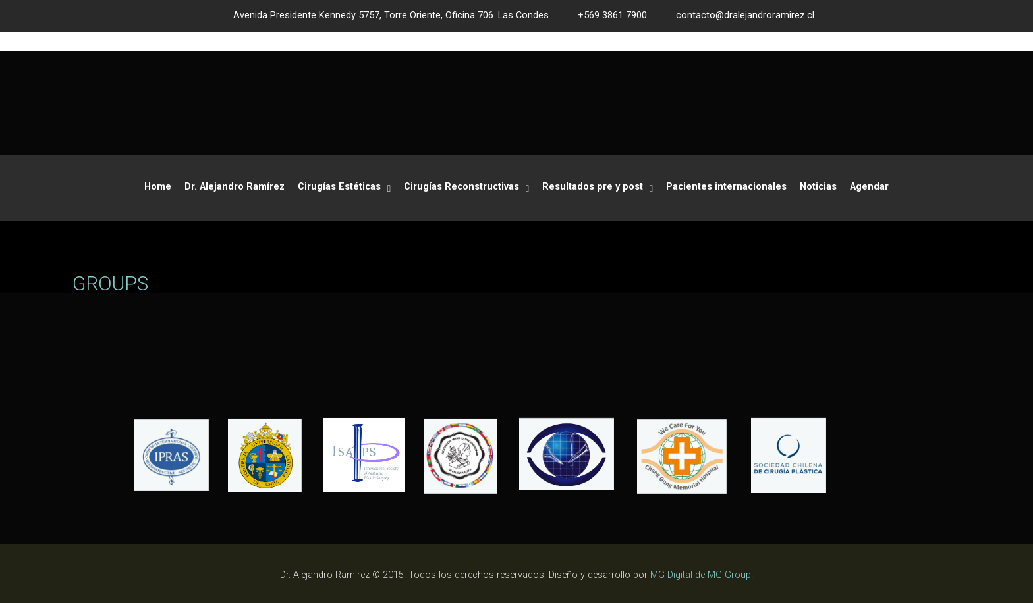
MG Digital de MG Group (700, 575)
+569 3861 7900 (612, 15)
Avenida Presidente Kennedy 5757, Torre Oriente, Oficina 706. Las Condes (391, 15)
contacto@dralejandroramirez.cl (745, 15)
